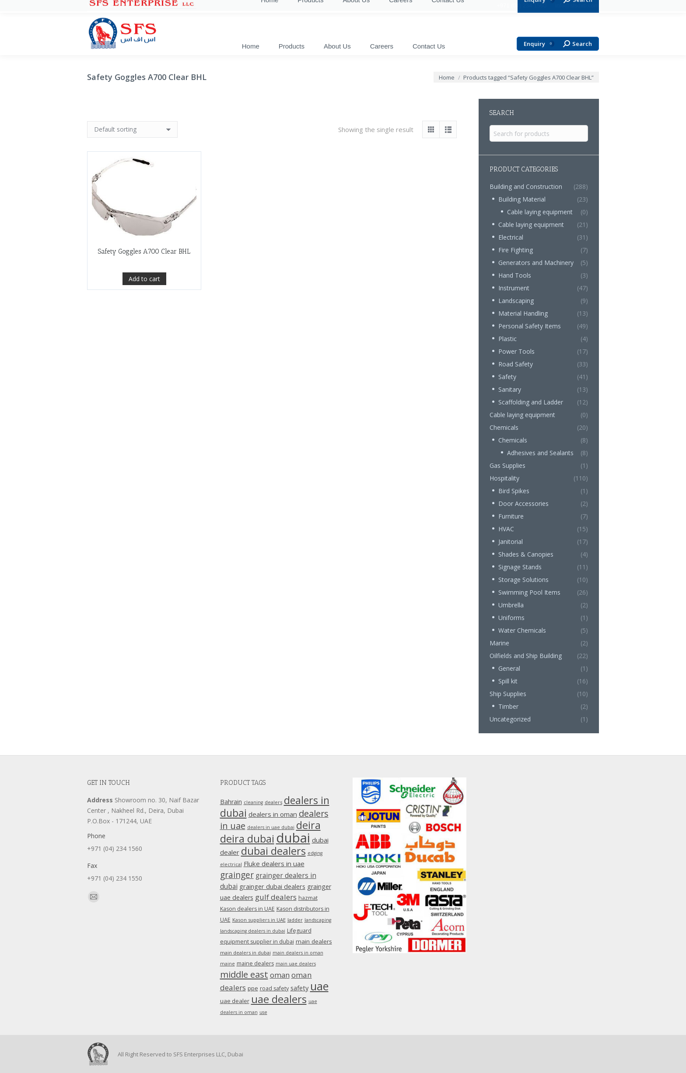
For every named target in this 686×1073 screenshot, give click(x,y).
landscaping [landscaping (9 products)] (317, 920)
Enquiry (539, 44)
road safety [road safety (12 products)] (274, 988)
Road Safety (515, 364)
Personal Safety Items (529, 326)
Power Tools (516, 351)
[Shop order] (132, 129)
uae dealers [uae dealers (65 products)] (279, 999)
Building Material (522, 199)
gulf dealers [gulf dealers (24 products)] (276, 897)
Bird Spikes (513, 491)
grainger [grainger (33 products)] (237, 875)
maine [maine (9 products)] (227, 964)
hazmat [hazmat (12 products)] (308, 898)
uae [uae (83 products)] (319, 986)
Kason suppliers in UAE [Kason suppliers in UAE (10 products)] (259, 919)
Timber (508, 706)
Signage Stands (520, 567)
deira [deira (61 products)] (308, 825)
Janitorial (510, 541)
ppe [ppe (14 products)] (253, 988)
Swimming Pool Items (529, 592)
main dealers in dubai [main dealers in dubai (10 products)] (245, 952)
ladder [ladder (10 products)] (295, 919)
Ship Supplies (508, 694)
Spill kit (508, 681)
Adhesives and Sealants (540, 453)
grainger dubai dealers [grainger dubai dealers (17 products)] (272, 886)
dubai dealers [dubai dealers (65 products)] (273, 851)
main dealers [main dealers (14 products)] (314, 941)
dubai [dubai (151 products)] (293, 838)
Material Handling (523, 313)
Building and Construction (526, 186)
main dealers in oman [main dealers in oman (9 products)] (298, 953)
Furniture (511, 516)
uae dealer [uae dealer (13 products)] (234, 1001)
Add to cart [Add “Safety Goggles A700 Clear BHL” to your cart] (144, 283)
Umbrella (511, 605)
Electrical (510, 237)
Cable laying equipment (540, 212)
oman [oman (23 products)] (280, 975)
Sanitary (509, 389)
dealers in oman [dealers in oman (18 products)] (272, 814)
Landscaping (516, 300)
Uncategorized (510, 719)
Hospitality (504, 478)
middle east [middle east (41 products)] (244, 974)
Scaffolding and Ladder (530, 402)
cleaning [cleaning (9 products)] (253, 802)
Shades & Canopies (525, 554)
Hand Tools (514, 275)
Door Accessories (523, 503)
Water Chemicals (522, 630)
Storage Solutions (523, 579)
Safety (507, 377)
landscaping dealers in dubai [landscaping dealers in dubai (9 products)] (252, 931)
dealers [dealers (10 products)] (273, 802)
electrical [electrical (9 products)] (231, 864)
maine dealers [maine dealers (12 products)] (255, 963)
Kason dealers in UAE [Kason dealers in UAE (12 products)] (247, 909)
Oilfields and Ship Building (526, 655)
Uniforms (511, 617)
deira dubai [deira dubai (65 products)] (247, 839)
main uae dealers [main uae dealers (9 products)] (296, 964)
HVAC (506, 529)
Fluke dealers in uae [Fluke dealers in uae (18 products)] (274, 863)
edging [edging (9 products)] (315, 853)
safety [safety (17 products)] (299, 987)
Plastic (507, 338)
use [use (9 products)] (263, 1012)
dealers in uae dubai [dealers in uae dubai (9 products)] (270, 827)
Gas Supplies (507, 465)
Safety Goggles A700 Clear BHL (144, 255)
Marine (499, 643)
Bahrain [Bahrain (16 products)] (231, 802)
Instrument (513, 288)
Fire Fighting (515, 250)
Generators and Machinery (536, 262)
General (509, 668)
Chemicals (504, 427)
